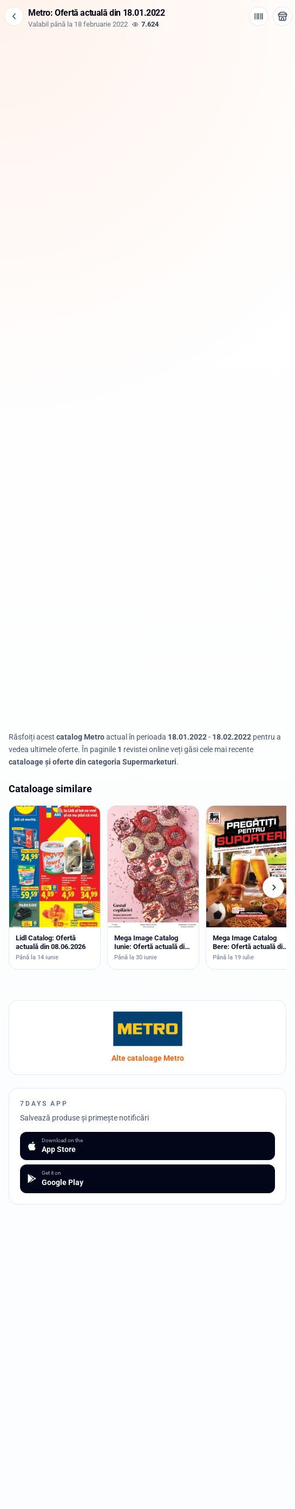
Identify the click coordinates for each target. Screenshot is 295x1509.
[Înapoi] (14, 16)
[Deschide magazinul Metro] (282, 16)
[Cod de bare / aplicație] (258, 16)
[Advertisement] (148, 104)
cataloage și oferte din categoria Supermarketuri (92, 761)
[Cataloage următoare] (273, 887)
